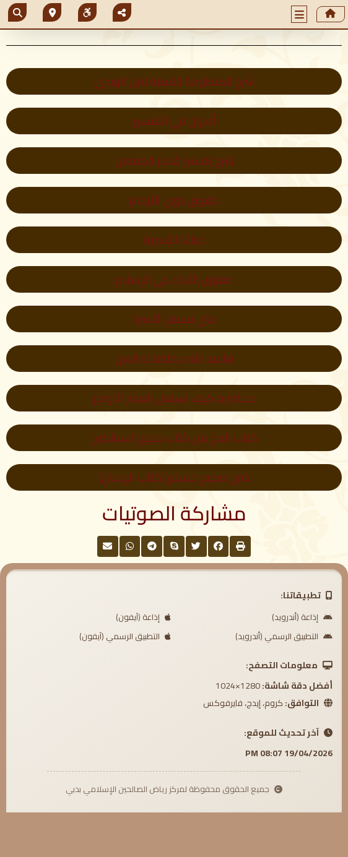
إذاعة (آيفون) (143, 616)
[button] (299, 14)
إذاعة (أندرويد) (302, 616)
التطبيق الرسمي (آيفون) (125, 636)
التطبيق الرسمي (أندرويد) (284, 636)
